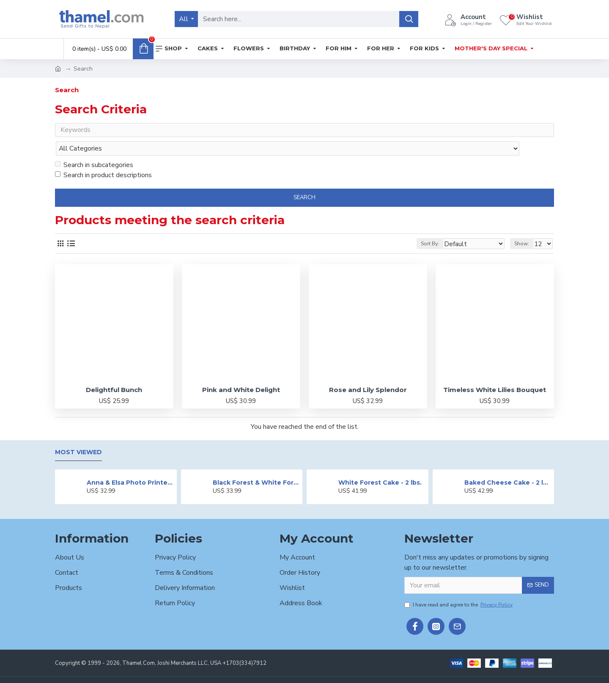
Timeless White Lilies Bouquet (494, 373)
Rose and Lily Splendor (368, 373)
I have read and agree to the (459, 588)
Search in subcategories (94, 148)
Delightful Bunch (114, 373)
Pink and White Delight (241, 373)
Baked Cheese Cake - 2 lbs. (507, 466)
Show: (524, 227)
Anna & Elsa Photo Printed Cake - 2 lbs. (130, 466)
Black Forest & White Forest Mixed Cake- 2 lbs (256, 466)
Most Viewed (78, 436)
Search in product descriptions (103, 158)
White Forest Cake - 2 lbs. (380, 466)
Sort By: (442, 227)
